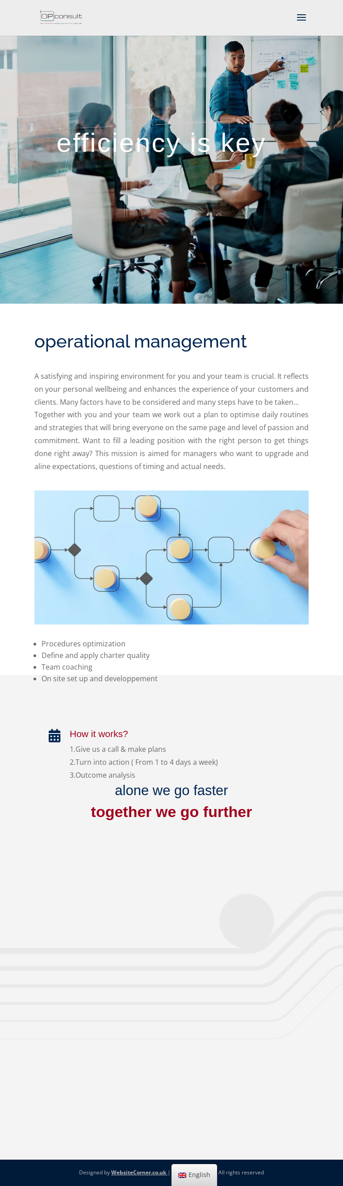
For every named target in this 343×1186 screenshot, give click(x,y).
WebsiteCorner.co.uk (139, 1172)
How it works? (99, 734)
